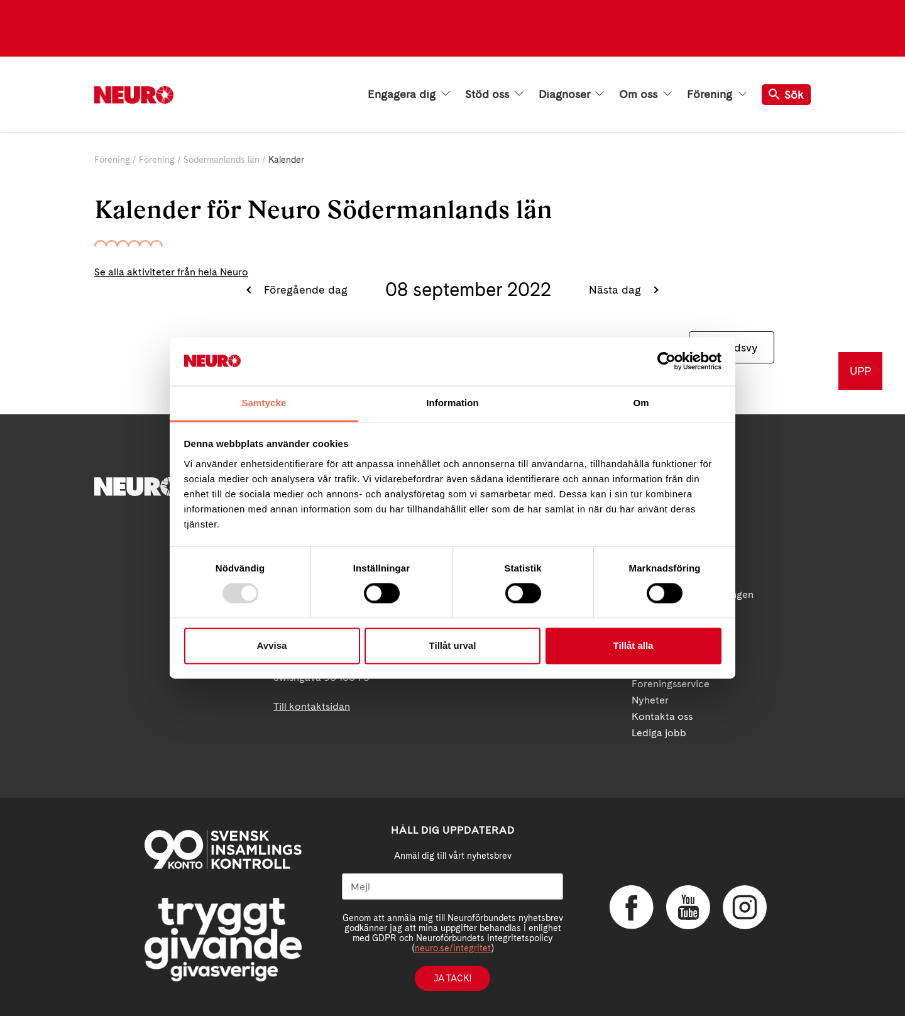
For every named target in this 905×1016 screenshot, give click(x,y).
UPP (860, 370)
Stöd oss (494, 94)
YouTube (688, 907)
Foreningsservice (671, 684)
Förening (717, 94)
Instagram (745, 907)
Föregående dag (304, 289)
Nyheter (650, 700)
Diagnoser (571, 94)
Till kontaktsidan (311, 706)
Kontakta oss (662, 716)
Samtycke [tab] (264, 402)
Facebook (632, 907)
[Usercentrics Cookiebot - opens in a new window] (666, 361)
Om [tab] (641, 402)
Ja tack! (452, 978)
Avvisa (272, 645)
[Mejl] (452, 886)
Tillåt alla (633, 645)
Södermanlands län (222, 160)
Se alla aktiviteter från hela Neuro (171, 272)
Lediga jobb (659, 733)
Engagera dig (409, 94)
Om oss (645, 94)
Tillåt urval (452, 645)
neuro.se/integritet (453, 948)
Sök (786, 94)
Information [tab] (452, 402)
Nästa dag (616, 289)
